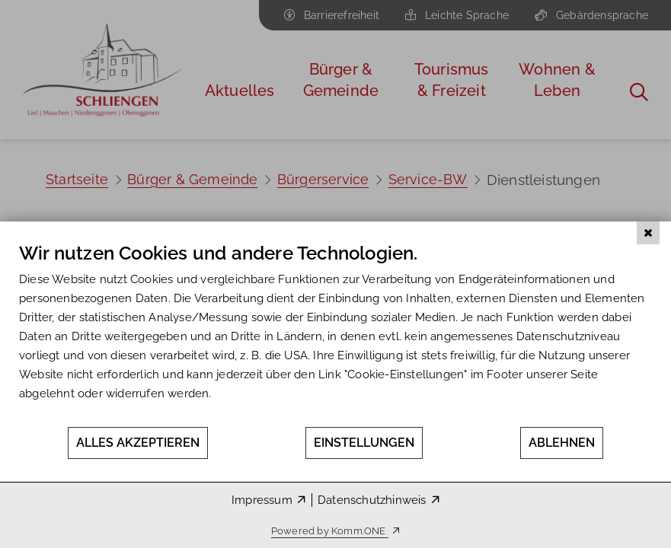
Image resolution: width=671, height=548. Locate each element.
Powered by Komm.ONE (329, 531)
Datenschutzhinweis (372, 500)
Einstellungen (364, 442)
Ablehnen (562, 442)
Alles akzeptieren (138, 442)
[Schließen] (648, 232)
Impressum (262, 500)
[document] (335, 333)
